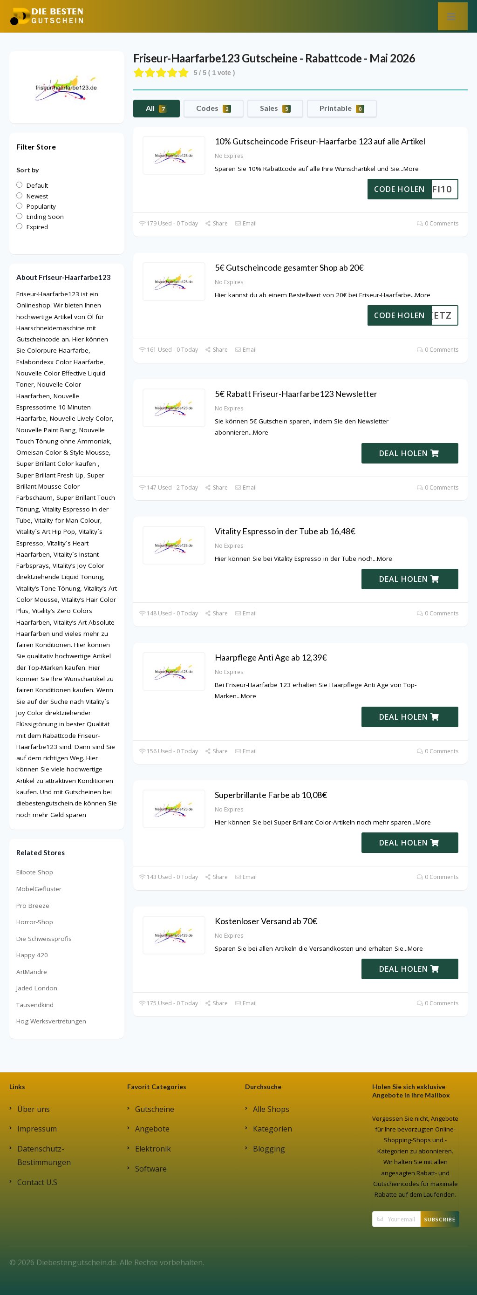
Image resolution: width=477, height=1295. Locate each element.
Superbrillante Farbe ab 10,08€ (271, 795)
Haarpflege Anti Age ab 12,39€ (271, 657)
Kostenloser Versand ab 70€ (266, 921)
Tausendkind (35, 1005)
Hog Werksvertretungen (51, 1021)
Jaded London (36, 988)
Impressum (37, 1129)
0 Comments (437, 223)
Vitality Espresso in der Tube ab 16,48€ (285, 531)
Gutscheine (154, 1109)
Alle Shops (271, 1109)
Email (246, 223)
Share (216, 223)
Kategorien (272, 1129)
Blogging (269, 1149)
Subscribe (440, 1219)
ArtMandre (31, 972)
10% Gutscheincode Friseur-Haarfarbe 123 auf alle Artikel (320, 141)
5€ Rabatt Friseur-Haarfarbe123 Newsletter (296, 393)
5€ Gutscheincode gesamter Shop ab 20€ (289, 267)
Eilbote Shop (34, 872)
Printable (342, 108)
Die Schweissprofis (44, 938)
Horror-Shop (34, 922)
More (411, 168)
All (156, 108)
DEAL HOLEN (409, 453)
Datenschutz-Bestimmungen (44, 1155)
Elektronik (153, 1149)
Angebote (152, 1129)
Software (151, 1169)
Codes (213, 108)
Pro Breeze (32, 905)
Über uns (33, 1109)
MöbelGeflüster (38, 889)
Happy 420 (32, 955)
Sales (275, 108)
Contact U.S (37, 1182)
